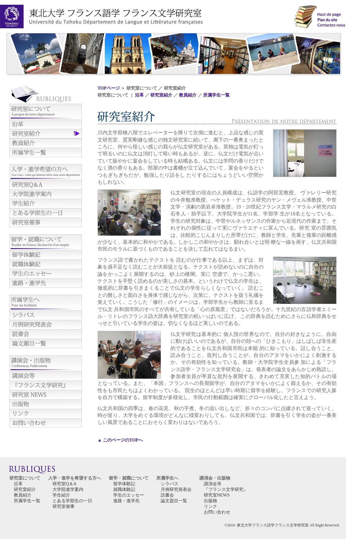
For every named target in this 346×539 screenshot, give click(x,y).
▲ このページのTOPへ (120, 440)
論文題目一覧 (174, 500)
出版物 (210, 500)
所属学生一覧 (216, 95)
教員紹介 (188, 95)
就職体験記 (124, 489)
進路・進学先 (126, 500)
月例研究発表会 (176, 489)
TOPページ (109, 88)
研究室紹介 (161, 95)
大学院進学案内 (68, 489)
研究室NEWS (217, 495)
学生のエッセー (128, 495)
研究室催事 (64, 506)
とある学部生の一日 (72, 500)
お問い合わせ (217, 512)
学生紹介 (61, 495)
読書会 (167, 495)
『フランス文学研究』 (226, 489)
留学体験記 (124, 483)
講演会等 (212, 483)
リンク (210, 506)
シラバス (169, 483)
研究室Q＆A (64, 483)
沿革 (139, 95)
